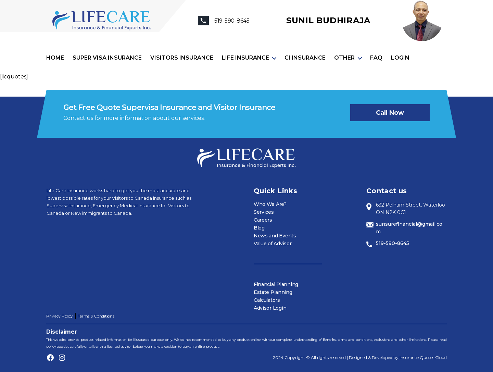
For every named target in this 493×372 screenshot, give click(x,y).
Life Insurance (245, 57)
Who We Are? (270, 204)
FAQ (376, 57)
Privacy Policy (59, 316)
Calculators (267, 300)
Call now (390, 112)
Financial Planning (276, 284)
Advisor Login (270, 308)
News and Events (275, 236)
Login (400, 57)
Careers (263, 220)
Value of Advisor (273, 243)
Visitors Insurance (181, 57)
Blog (259, 228)
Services (264, 212)
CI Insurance (305, 57)
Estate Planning (273, 292)
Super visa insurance (107, 57)
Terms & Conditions (96, 316)
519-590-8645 (392, 243)
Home (55, 57)
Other (344, 57)
